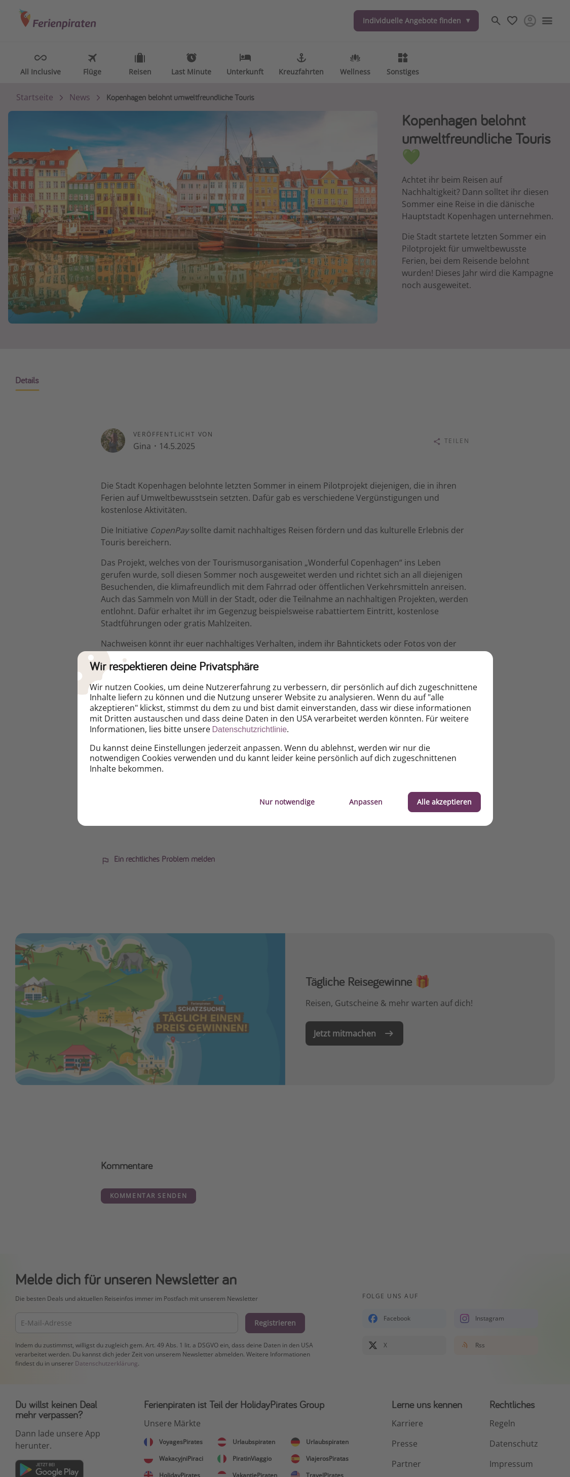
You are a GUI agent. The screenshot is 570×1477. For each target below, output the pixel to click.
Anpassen (366, 802)
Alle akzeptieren (444, 802)
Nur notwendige (287, 802)
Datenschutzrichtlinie (249, 729)
